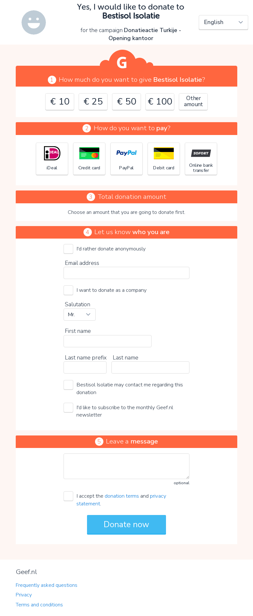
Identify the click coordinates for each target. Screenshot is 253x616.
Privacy (24, 594)
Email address (82, 263)
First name (78, 331)
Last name (125, 357)
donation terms (122, 496)
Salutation (77, 304)
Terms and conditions (39, 604)
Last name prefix (86, 357)
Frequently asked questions (46, 585)
